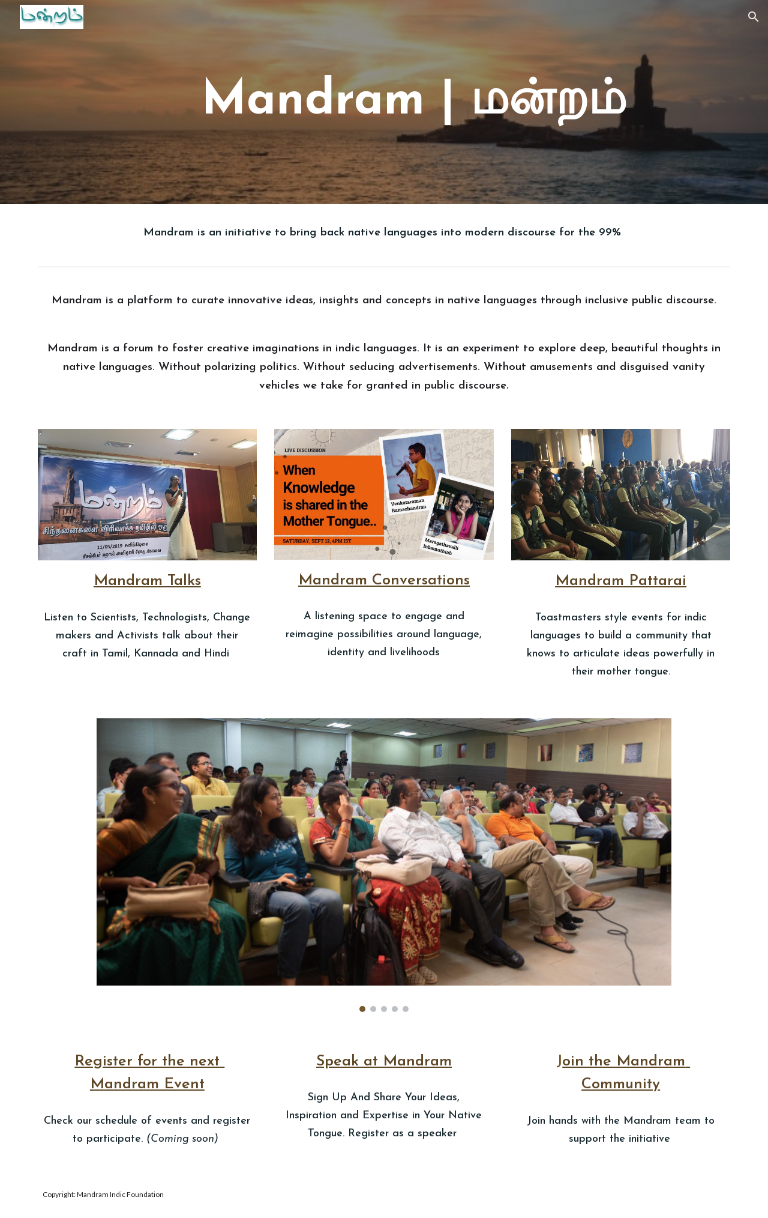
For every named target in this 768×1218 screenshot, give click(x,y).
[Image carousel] (384, 865)
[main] (413, 102)
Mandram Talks (147, 581)
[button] (753, 16)
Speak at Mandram (384, 1061)
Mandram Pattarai (620, 581)
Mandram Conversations (384, 580)
